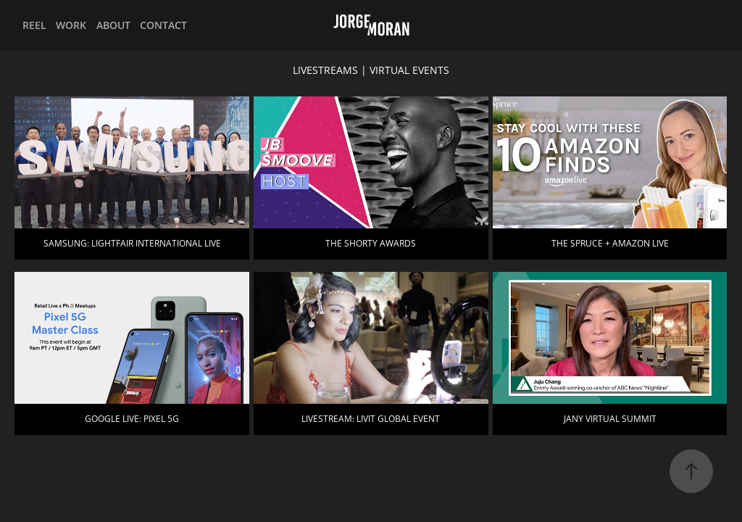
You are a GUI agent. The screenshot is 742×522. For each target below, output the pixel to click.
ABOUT (113, 25)
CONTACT (163, 25)
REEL (34, 25)
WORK (71, 25)
